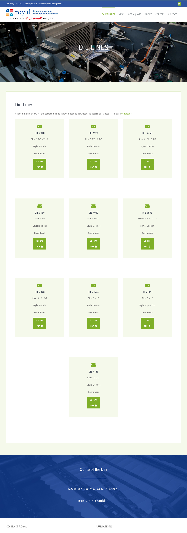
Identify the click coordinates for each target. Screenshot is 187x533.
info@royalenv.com (15, 518)
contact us (126, 113)
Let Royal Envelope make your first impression (44, 3)
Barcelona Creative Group (112, 527)
